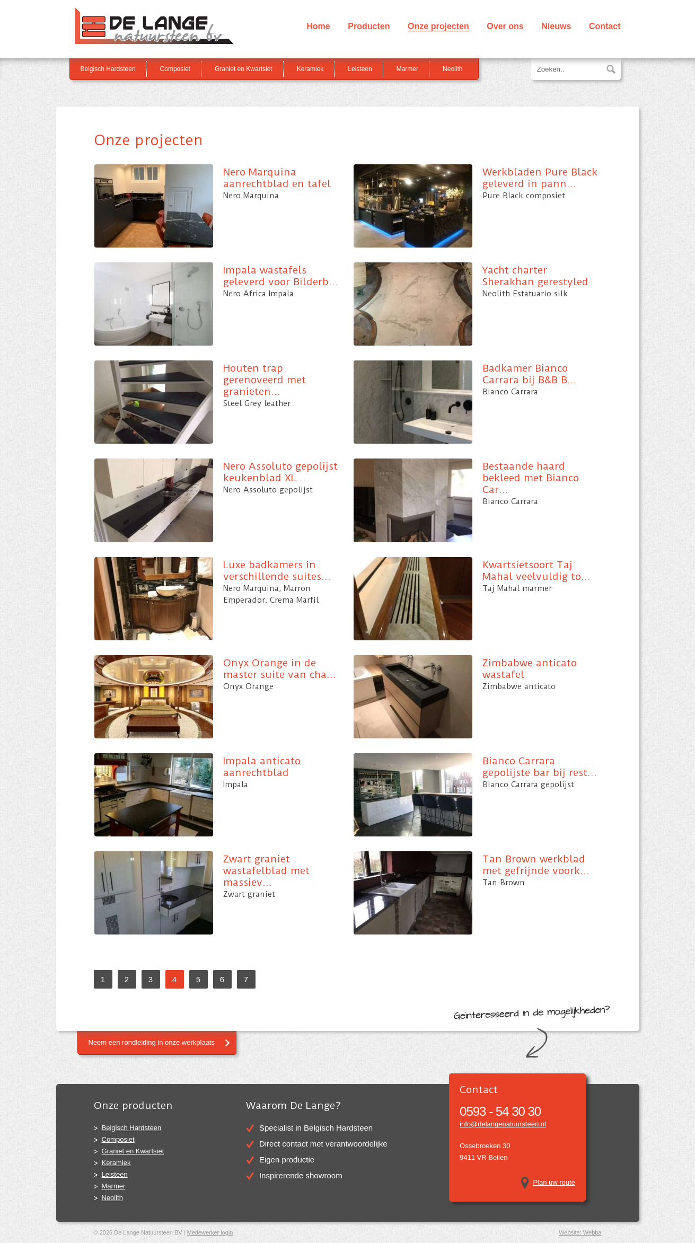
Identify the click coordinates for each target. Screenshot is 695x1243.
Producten (369, 26)
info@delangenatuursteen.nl (503, 1124)
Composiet (175, 69)
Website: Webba (580, 1232)
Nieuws (556, 26)
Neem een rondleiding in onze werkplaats (152, 1042)
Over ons (505, 26)
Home (318, 26)
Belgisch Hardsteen (108, 69)
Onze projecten (438, 26)
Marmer (407, 69)
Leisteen (360, 69)
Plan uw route (554, 1182)
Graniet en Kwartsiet (243, 69)
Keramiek (310, 69)
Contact (605, 26)
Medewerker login (210, 1232)
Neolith (452, 69)
